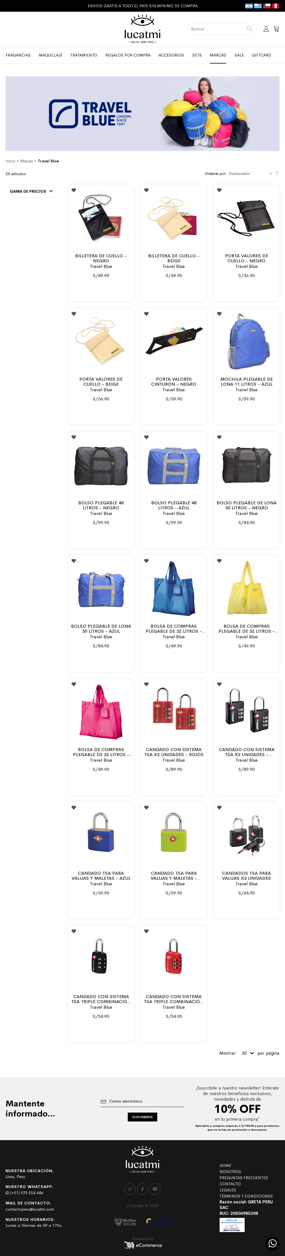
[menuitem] (18, 55)
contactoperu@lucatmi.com (30, 1209)
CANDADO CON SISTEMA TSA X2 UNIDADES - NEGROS (246, 755)
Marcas (26, 160)
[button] (74, 190)
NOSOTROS (230, 1171)
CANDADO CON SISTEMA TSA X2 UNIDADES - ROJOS (173, 752)
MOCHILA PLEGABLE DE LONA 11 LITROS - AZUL (246, 381)
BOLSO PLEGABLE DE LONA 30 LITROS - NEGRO (247, 505)
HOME (225, 1165)
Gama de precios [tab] (28, 191)
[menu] (142, 55)
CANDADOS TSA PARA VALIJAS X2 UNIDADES (246, 875)
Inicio (10, 160)
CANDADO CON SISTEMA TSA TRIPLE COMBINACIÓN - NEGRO (101, 1002)
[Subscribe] (142, 1117)
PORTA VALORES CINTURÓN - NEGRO (173, 381)
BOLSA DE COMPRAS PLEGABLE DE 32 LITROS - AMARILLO (246, 631)
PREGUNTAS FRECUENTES (244, 1177)
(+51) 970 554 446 (24, 1192)
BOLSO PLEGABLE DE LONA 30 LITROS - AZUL (101, 628)
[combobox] (221, 29)
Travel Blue (101, 266)
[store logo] (142, 29)
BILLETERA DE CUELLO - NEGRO (101, 258)
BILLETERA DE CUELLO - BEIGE (174, 258)
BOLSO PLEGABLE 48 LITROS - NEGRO (101, 505)
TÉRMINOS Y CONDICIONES (246, 1196)
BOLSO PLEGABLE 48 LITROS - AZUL (173, 505)
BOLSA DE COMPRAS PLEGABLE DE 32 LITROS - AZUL (174, 631)
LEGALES (228, 1190)
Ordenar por (215, 173)
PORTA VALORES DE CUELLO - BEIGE (100, 381)
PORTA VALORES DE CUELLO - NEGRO (246, 258)
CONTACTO (230, 1183)
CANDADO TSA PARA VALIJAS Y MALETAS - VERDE (174, 878)
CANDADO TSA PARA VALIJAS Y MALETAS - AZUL (101, 875)
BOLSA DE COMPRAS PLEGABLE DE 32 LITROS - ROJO (101, 755)
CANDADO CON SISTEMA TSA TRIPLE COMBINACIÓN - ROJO (173, 1002)
